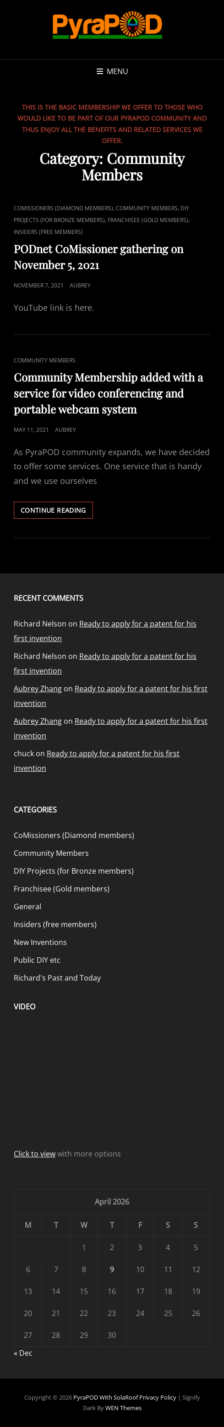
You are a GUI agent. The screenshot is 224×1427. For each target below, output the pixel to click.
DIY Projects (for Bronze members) (74, 871)
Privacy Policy (157, 1397)
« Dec (23, 1353)
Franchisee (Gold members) (148, 220)
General (27, 907)
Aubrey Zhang (38, 689)
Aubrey (80, 285)
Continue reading (57, 512)
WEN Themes (123, 1408)
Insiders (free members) (48, 232)
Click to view (34, 1154)
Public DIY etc (37, 960)
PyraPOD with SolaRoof (105, 1397)
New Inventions (40, 942)
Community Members (147, 208)
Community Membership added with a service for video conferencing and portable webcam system (108, 393)
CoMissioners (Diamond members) (63, 208)
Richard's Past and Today (57, 978)
